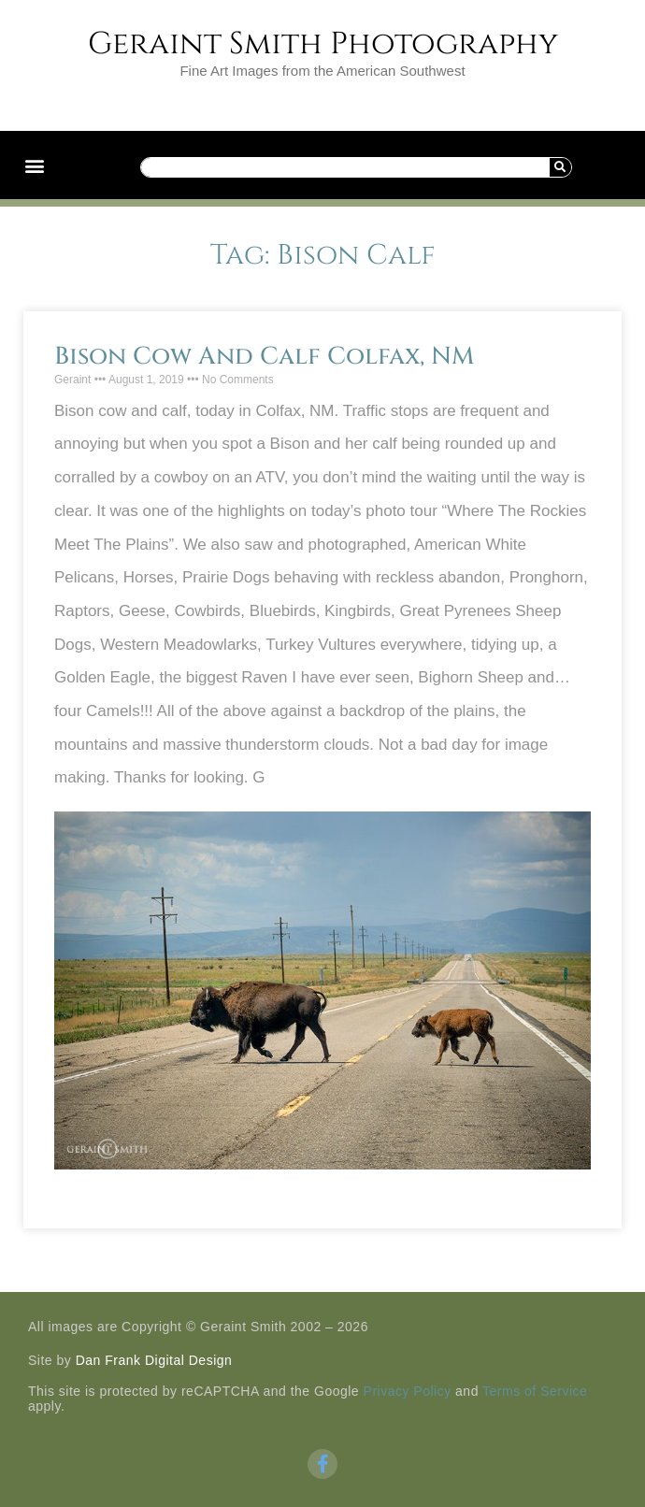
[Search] (560, 167)
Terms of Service (534, 1391)
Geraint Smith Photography (323, 44)
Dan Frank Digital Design (154, 1360)
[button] (34, 165)
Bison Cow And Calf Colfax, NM (264, 356)
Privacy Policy (408, 1391)
